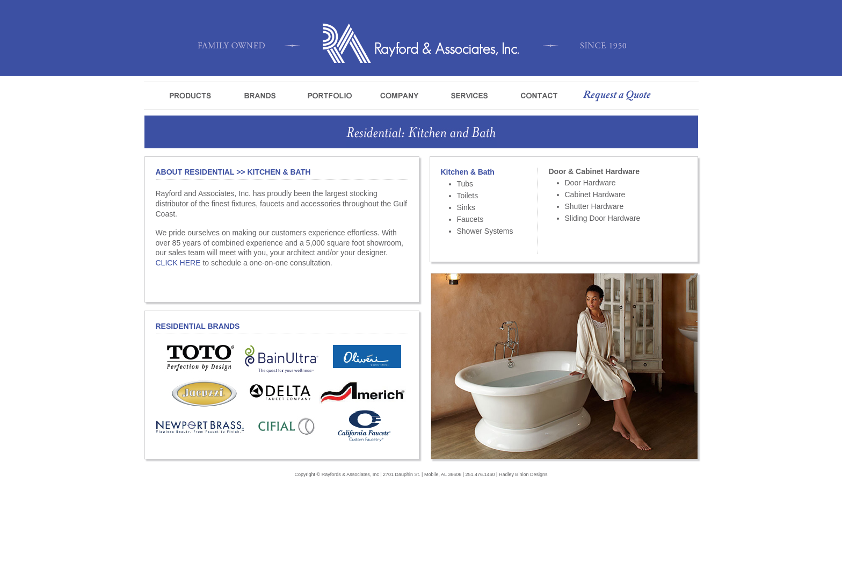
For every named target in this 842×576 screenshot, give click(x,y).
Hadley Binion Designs (523, 474)
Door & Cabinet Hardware (594, 171)
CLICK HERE (178, 262)
